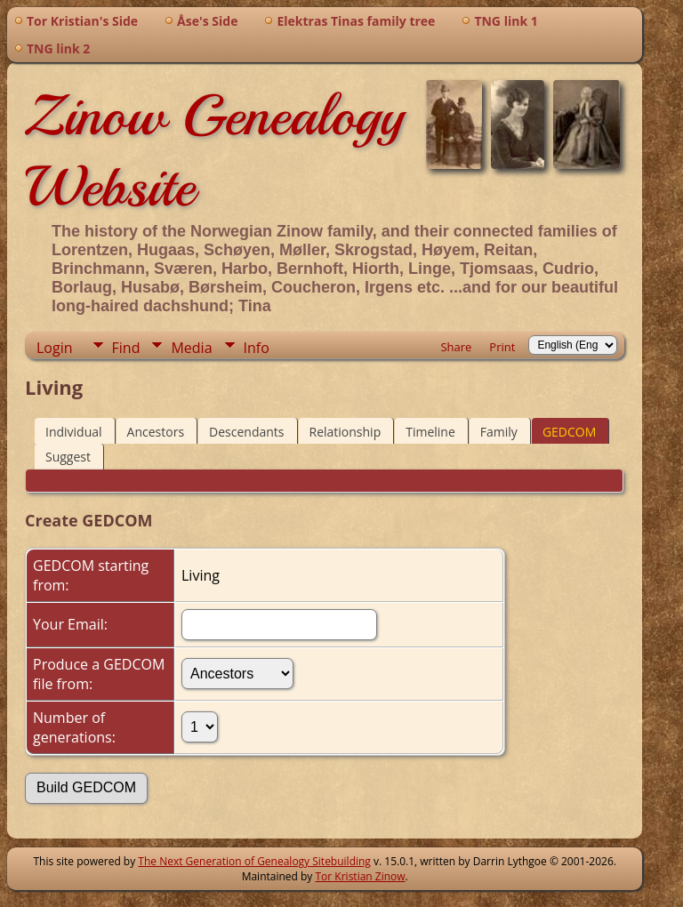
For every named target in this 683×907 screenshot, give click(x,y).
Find (126, 347)
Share (455, 347)
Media (191, 347)
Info (256, 347)
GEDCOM (569, 431)
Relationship (345, 431)
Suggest (68, 456)
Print (502, 347)
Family (499, 431)
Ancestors (155, 431)
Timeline (430, 431)
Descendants (246, 431)
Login (54, 347)
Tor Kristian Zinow (361, 876)
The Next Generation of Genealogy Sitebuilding (254, 861)
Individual (73, 431)
